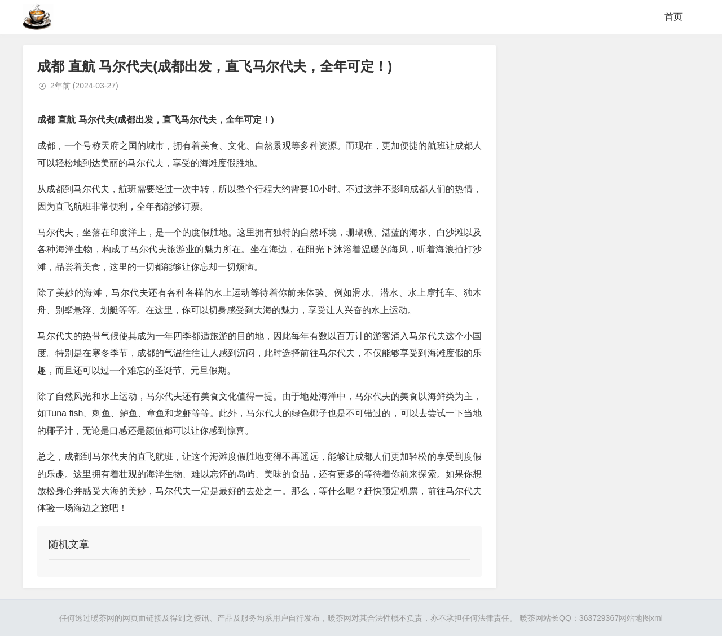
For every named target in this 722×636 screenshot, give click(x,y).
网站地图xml (641, 617)
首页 (673, 16)
